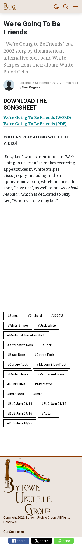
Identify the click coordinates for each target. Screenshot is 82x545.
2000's (58, 315)
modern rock (18, 374)
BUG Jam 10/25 (20, 423)
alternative (45, 384)
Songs (13, 315)
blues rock (17, 355)
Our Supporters (14, 531)
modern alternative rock (27, 335)
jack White (48, 325)
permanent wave (52, 374)
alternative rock (21, 345)
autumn (49, 413)
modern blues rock (53, 364)
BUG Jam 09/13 (20, 403)
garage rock (18, 364)
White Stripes (19, 325)
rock (48, 345)
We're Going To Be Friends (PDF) (35, 124)
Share (18, 541)
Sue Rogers (31, 87)
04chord (36, 315)
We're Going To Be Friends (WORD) (37, 117)
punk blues (17, 384)
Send (64, 541)
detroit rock (45, 355)
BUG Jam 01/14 (55, 403)
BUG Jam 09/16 (20, 413)
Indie (38, 394)
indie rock (16, 394)
